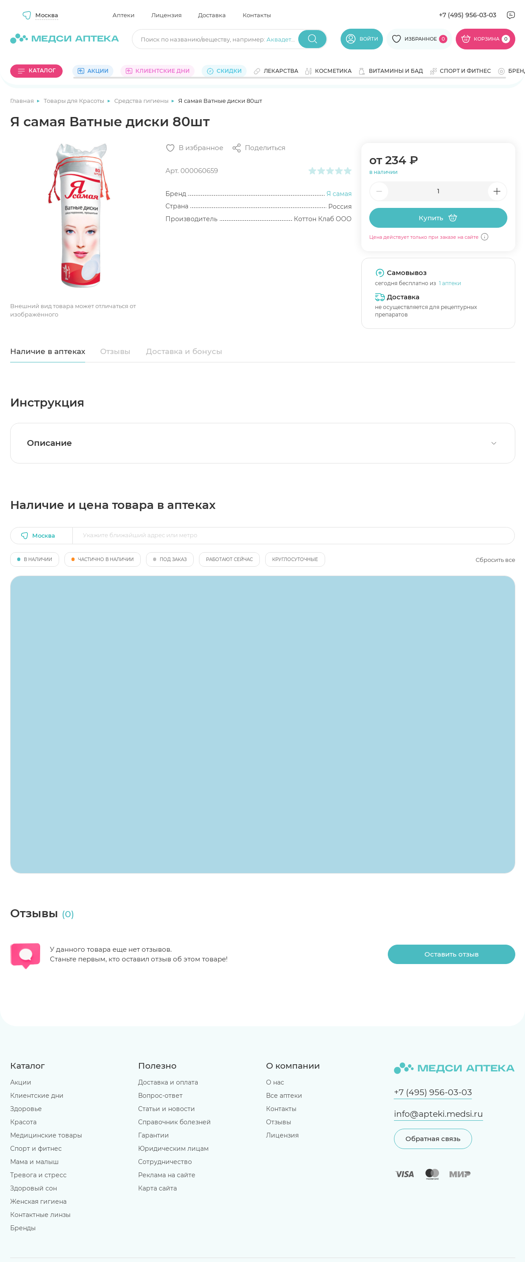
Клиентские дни (37, 1096)
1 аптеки (450, 283)
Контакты (257, 15)
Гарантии (153, 1135)
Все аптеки (284, 1096)
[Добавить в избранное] (194, 148)
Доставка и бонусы (184, 351)
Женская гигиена (38, 1201)
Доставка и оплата (168, 1082)
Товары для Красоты (74, 100)
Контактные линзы (40, 1215)
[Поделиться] (258, 148)
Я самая (339, 193)
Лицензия (166, 15)
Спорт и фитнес (36, 1149)
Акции (20, 1082)
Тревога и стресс (38, 1175)
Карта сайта (157, 1188)
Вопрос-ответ (160, 1096)
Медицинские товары (46, 1135)
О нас (275, 1082)
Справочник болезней (174, 1122)
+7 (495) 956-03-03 (467, 15)
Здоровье (26, 1109)
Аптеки (123, 15)
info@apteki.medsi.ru (438, 1114)
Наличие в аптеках (47, 351)
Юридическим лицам (173, 1149)
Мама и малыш (34, 1162)
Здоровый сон (33, 1188)
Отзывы (115, 351)
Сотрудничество (165, 1162)
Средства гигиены (142, 100)
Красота (23, 1122)
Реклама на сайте (166, 1175)
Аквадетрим (285, 39)
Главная (22, 100)
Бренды (23, 1228)
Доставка (212, 15)
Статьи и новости (166, 1109)
